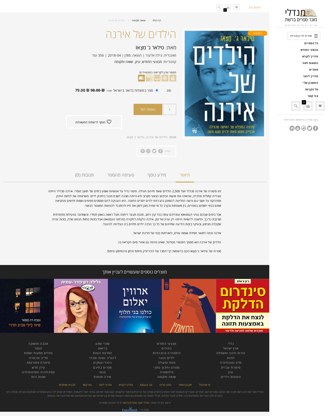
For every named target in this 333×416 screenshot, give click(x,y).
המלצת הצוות (102, 353)
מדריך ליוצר (310, 76)
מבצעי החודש (309, 50)
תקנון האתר (185, 385)
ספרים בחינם (102, 367)
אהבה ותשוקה (38, 344)
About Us (146, 385)
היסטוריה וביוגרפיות (167, 353)
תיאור (185, 175)
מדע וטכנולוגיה (230, 362)
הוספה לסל (147, 109)
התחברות (255, 7)
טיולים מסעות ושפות (38, 353)
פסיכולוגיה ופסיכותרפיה (38, 372)
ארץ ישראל (231, 348)
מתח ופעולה (166, 362)
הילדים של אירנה (157, 137)
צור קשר (313, 96)
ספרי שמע (102, 344)
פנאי (102, 372)
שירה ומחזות (102, 377)
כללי (231, 344)
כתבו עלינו (165, 385)
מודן (127, 55)
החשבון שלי (310, 83)
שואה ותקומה (138, 20)
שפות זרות (38, 377)
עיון (137, 61)
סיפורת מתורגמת (38, 362)
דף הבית (157, 20)
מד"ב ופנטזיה (38, 358)
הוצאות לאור (310, 63)
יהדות (231, 358)
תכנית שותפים (67, 385)
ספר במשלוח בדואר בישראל (110, 91)
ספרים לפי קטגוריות (301, 36)
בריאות (102, 348)
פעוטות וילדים (231, 377)
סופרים (313, 69)
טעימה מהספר (120, 175)
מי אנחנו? (204, 385)
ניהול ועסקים (102, 362)
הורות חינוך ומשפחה (230, 353)
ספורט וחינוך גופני (167, 367)
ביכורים (167, 348)
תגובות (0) (84, 175)
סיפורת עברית (231, 367)
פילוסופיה (167, 372)
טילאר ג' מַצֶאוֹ (150, 47)
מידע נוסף (157, 175)
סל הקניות (311, 89)
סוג (168, 90)
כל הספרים (311, 43)
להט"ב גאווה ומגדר (102, 358)
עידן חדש (38, 367)
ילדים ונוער (167, 358)
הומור (38, 348)
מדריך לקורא (310, 56)
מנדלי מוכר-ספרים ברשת (136, 403)
